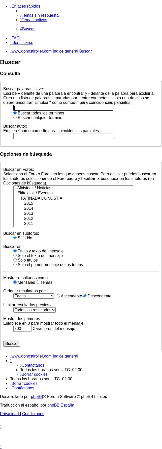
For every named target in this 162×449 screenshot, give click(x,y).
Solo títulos (25, 260)
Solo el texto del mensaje (38, 255)
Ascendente (69, 296)
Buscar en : (13, 246)
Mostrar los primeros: (22, 319)
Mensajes (24, 282)
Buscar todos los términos (38, 113)
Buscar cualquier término (37, 117)
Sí (17, 238)
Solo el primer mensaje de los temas (48, 265)
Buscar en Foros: (18, 169)
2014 (73, 208)
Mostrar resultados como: (26, 278)
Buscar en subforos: (21, 233)
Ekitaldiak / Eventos (73, 193)
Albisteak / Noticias (73, 188)
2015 (73, 203)
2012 (73, 218)
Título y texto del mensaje (38, 251)
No (27, 238)
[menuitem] (39, 15)
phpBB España (60, 405)
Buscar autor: (15, 126)
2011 (73, 223)
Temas (44, 282)
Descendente (97, 296)
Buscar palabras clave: (23, 89)
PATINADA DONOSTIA (73, 198)
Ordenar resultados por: (24, 291)
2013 (73, 213)
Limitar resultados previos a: (28, 305)
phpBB (37, 396)
